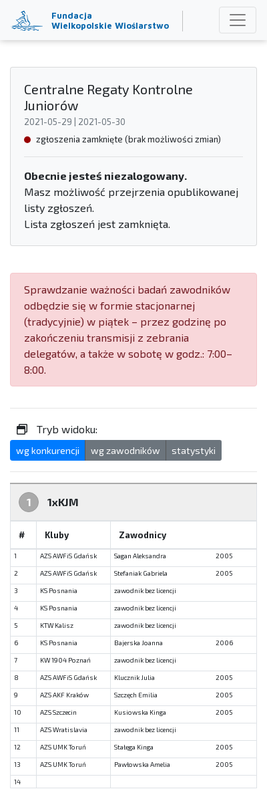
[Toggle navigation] (237, 20)
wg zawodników (125, 450)
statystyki (194, 450)
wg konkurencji (47, 450)
